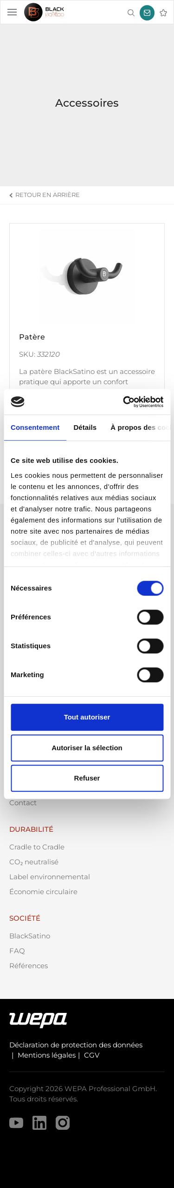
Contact (23, 802)
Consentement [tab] (35, 427)
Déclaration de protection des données (75, 1044)
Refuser (87, 778)
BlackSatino (29, 935)
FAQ (17, 950)
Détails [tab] (85, 427)
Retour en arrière (47, 194)
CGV (91, 1055)
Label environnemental (49, 876)
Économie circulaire (43, 891)
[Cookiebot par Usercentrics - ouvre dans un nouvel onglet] (123, 402)
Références (28, 965)
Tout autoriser (87, 717)
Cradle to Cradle (36, 846)
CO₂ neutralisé (33, 861)
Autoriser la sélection (87, 748)
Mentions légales (47, 1055)
